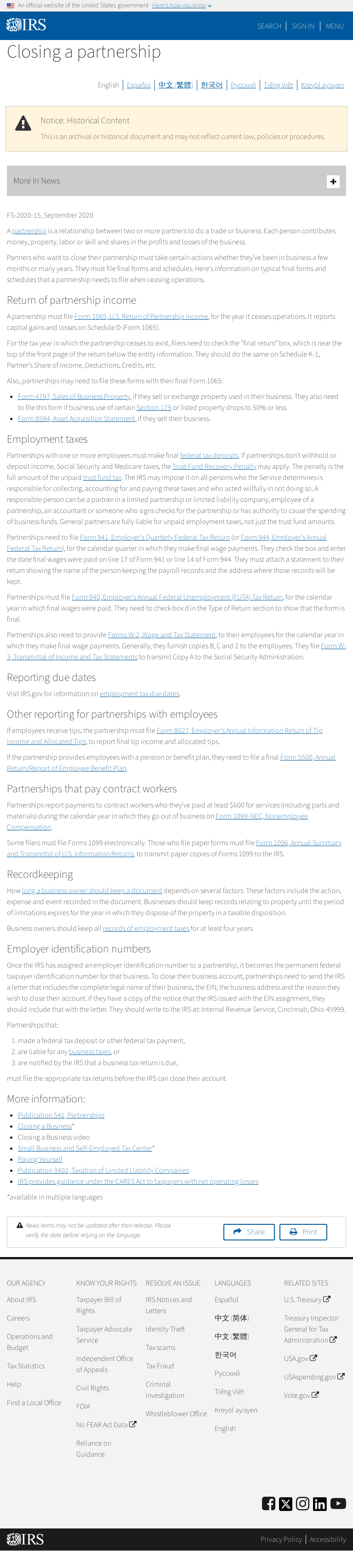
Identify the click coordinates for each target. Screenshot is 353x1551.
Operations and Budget (30, 1342)
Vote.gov (301, 1395)
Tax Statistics (26, 1366)
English (108, 85)
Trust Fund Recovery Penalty (214, 466)
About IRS (21, 1300)
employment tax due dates (139, 694)
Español (139, 85)
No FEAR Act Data (106, 1425)
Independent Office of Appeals (104, 1364)
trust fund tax (102, 478)
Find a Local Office (34, 1403)
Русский (243, 85)
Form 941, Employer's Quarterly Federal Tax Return (155, 537)
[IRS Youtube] (338, 1504)
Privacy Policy (281, 1539)
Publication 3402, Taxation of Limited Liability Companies (103, 1170)
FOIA (83, 1406)
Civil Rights (92, 1388)
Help (14, 1384)
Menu (335, 26)
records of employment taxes (146, 928)
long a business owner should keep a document (92, 891)
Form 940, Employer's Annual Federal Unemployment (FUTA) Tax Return (177, 597)
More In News (176, 181)
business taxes (90, 1052)
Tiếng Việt (278, 85)
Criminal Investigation (165, 1390)
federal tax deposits (209, 455)
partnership (29, 231)
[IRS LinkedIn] (320, 1507)
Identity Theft (165, 1329)
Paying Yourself (40, 1159)
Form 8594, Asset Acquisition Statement (76, 419)
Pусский (227, 1373)
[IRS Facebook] (268, 1504)
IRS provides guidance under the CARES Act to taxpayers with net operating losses (138, 1181)
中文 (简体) (232, 1318)
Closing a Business (45, 1126)
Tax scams (160, 1348)
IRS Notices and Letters (169, 1305)
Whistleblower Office (176, 1414)
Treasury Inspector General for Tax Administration (311, 1329)
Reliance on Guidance (93, 1448)
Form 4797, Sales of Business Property (74, 397)
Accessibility (328, 1539)
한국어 (212, 85)
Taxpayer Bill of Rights (98, 1305)
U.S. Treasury (307, 1300)
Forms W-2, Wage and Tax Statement (162, 635)
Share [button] (256, 1232)
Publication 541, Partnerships (61, 1115)
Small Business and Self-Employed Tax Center (85, 1148)
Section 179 (154, 408)
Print (309, 1232)
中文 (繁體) (176, 85)
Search (269, 26)
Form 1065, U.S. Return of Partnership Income (141, 316)
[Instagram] (302, 1504)
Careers (18, 1318)
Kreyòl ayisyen (322, 85)
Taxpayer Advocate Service (104, 1334)
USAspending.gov (314, 1377)
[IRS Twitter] (286, 1507)
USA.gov (300, 1359)
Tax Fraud (160, 1366)
